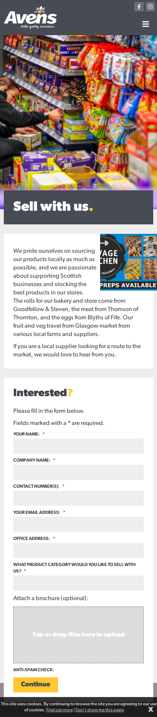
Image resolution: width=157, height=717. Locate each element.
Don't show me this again (99, 710)
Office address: (34, 539)
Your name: (29, 434)
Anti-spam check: (33, 670)
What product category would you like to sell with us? (74, 568)
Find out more (59, 710)
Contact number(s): (38, 486)
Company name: (34, 460)
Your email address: (39, 512)
